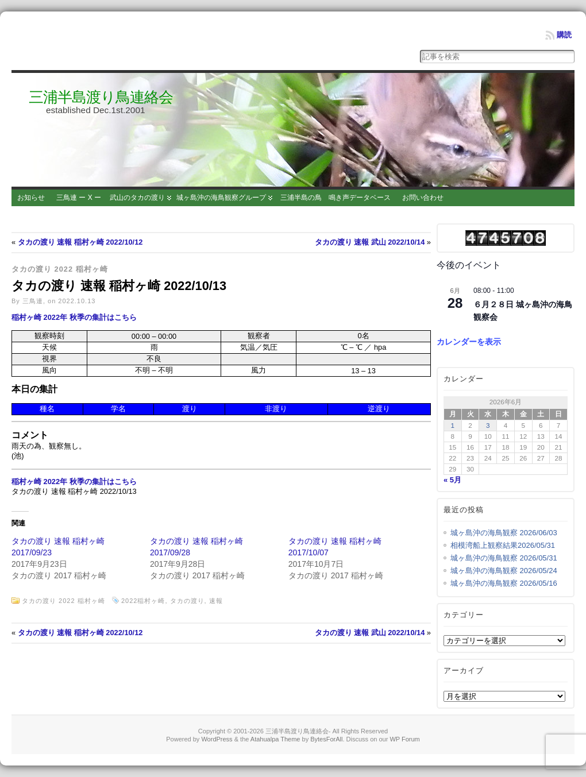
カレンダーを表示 (469, 341)
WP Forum (404, 739)
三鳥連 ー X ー (78, 198)
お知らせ (31, 198)
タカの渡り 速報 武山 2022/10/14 (370, 242)
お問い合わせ (423, 198)
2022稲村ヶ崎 (143, 600)
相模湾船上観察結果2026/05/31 (502, 545)
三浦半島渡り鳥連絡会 (101, 97)
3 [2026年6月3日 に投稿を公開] (488, 425)
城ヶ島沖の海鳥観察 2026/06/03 (503, 532)
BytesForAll (326, 739)
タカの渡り (187, 600)
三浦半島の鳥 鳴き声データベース (335, 198)
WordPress (216, 739)
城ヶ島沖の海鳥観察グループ (221, 198)
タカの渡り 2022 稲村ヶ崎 (59, 269)
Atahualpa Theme (275, 739)
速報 (216, 600)
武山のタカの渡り (137, 198)
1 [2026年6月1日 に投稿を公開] (453, 425)
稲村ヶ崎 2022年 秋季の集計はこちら (74, 317)
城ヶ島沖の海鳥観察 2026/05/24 (503, 570)
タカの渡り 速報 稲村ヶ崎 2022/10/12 (80, 242)
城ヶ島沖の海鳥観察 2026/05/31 (503, 558)
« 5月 (452, 480)
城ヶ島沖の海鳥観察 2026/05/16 (503, 583)
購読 (564, 34)
